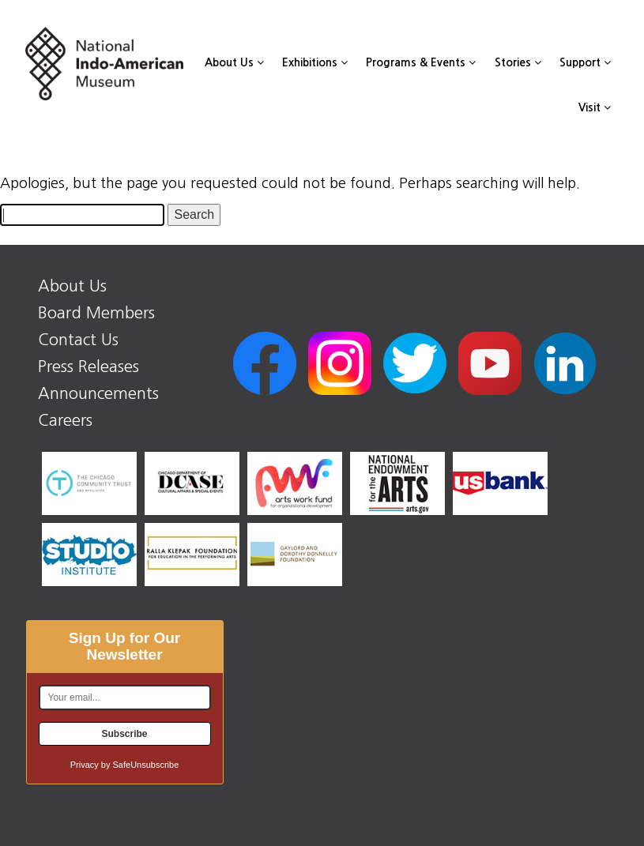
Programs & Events (421, 62)
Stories (518, 62)
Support (585, 62)
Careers (65, 420)
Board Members (96, 313)
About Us (234, 62)
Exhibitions (315, 62)
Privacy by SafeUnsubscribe (124, 764)
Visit (594, 107)
